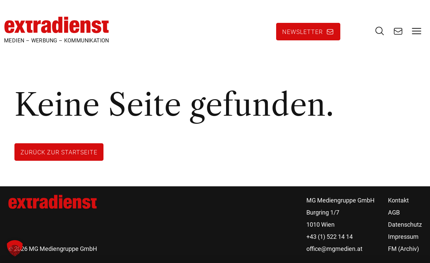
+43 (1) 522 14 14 (329, 236)
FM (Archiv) (403, 248)
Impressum (403, 236)
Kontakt (398, 200)
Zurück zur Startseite (58, 152)
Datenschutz (405, 224)
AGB (394, 212)
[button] (15, 248)
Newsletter (302, 32)
